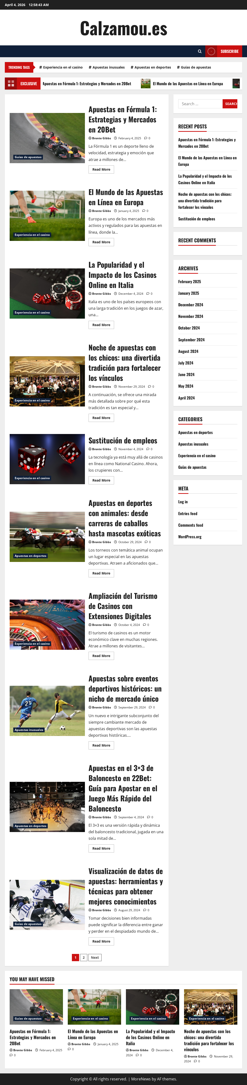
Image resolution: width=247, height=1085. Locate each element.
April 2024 (186, 398)
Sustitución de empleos (47, 459)
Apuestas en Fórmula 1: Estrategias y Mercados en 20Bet (86, 83)
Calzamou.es (123, 27)
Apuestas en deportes (153, 67)
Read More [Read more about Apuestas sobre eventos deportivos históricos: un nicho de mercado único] (103, 746)
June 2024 (186, 374)
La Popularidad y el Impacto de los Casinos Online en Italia (47, 293)
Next (95, 957)
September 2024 (191, 340)
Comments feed (190, 525)
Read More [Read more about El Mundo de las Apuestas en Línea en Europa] (103, 242)
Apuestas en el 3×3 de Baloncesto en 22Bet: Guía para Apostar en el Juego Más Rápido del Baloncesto (47, 807)
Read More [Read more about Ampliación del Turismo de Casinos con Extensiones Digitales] (103, 656)
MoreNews (141, 1079)
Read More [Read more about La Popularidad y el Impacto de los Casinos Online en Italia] (103, 325)
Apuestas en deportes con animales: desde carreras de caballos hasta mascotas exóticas (47, 537)
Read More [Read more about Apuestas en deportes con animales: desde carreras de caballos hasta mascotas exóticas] (103, 574)
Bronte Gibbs (101, 138)
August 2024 (188, 351)
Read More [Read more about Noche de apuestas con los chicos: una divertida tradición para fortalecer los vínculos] (103, 418)
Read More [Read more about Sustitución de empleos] (103, 481)
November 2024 (190, 316)
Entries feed (187, 513)
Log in (183, 501)
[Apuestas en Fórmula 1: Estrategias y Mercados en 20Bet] (36, 1007)
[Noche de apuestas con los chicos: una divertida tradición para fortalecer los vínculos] (210, 1007)
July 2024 (185, 363)
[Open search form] (200, 51)
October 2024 (189, 328)
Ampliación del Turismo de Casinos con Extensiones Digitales (47, 625)
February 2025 (189, 281)
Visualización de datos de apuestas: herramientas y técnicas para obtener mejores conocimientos (47, 905)
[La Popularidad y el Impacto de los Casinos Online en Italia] (152, 1007)
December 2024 (190, 305)
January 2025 (188, 293)
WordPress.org (189, 536)
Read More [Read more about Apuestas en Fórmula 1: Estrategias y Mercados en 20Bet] (103, 170)
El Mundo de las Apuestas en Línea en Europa (187, 83)
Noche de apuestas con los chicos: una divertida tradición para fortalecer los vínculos (47, 381)
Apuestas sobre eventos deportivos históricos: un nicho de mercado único (47, 711)
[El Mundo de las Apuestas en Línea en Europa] (94, 1007)
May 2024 (185, 386)
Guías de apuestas (196, 67)
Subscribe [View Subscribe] (222, 51)
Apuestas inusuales (109, 67)
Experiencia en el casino (63, 67)
